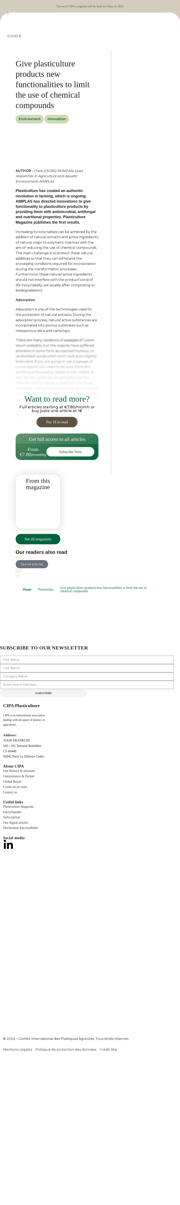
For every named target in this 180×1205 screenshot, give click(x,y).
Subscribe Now (70, 452)
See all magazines (38, 539)
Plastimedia (45, 589)
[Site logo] (90, 25)
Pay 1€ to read (57, 422)
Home (27, 589)
